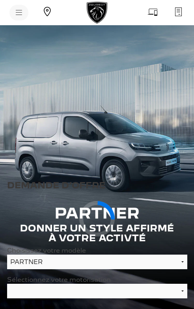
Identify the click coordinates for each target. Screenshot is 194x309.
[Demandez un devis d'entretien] (178, 12)
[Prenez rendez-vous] (153, 12)
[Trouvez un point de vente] (47, 12)
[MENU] (19, 12)
